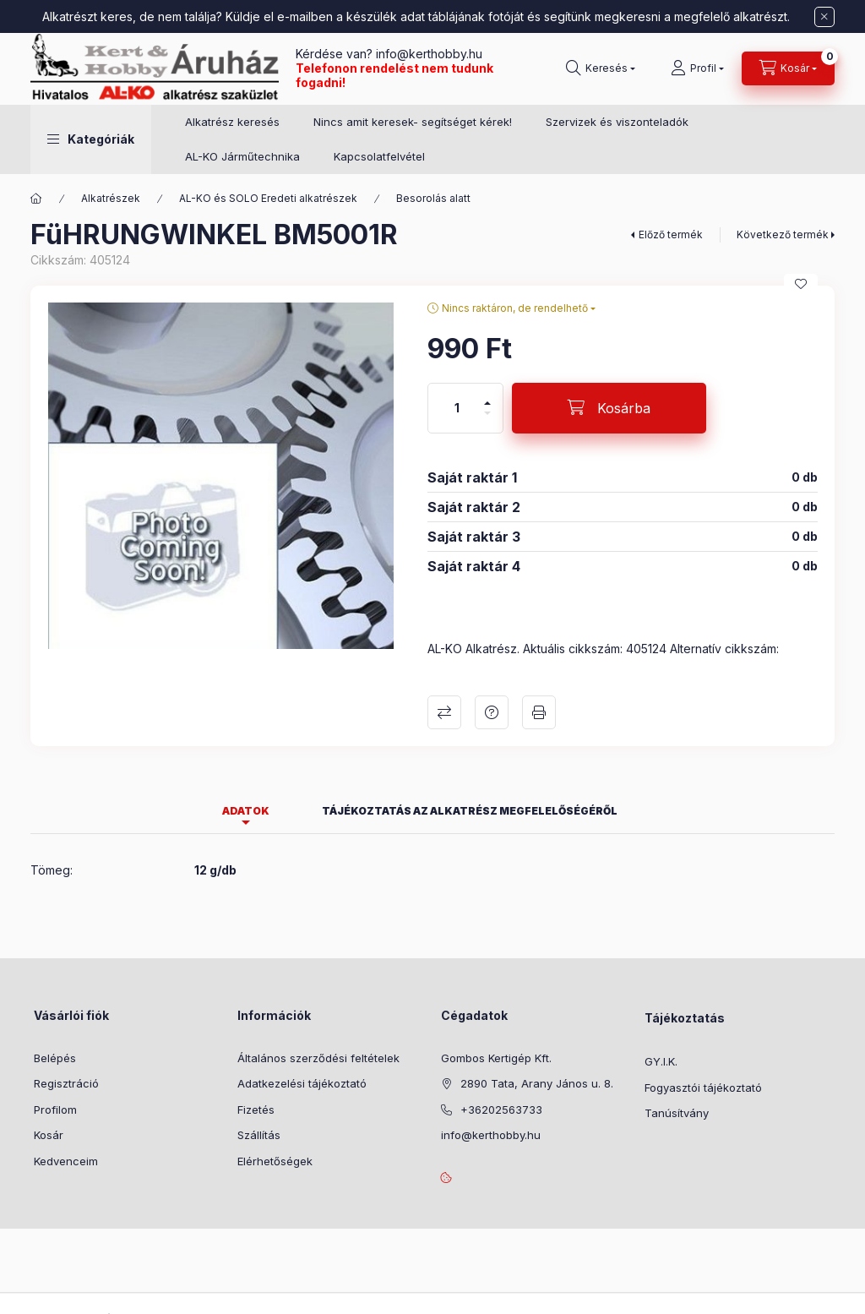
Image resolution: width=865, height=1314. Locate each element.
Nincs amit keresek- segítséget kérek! (412, 121)
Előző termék (671, 234)
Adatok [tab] (245, 810)
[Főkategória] (36, 198)
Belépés (55, 1058)
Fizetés (256, 1109)
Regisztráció (66, 1083)
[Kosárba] (609, 408)
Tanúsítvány (677, 1113)
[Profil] (697, 68)
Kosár (48, 1135)
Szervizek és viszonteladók (617, 121)
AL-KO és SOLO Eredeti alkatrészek (268, 198)
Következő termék (783, 234)
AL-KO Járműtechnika (242, 156)
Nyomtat (539, 712)
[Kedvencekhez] (801, 284)
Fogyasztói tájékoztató (703, 1087)
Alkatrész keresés (232, 121)
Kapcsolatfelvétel (379, 156)
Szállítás (258, 1135)
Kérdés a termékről (492, 712)
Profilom (55, 1109)
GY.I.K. (661, 1061)
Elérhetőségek (275, 1161)
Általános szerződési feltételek (318, 1058)
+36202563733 (501, 1109)
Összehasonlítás (444, 712)
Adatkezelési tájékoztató (302, 1083)
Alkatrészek (110, 198)
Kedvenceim (66, 1161)
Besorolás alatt (433, 198)
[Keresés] (600, 68)
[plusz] (487, 396)
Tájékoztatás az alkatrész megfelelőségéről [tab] (469, 810)
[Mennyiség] (457, 408)
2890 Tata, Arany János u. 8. (536, 1083)
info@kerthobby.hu (427, 53)
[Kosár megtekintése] (788, 68)
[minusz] (487, 420)
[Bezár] (824, 17)
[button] (90, 139)
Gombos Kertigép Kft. (496, 1058)
